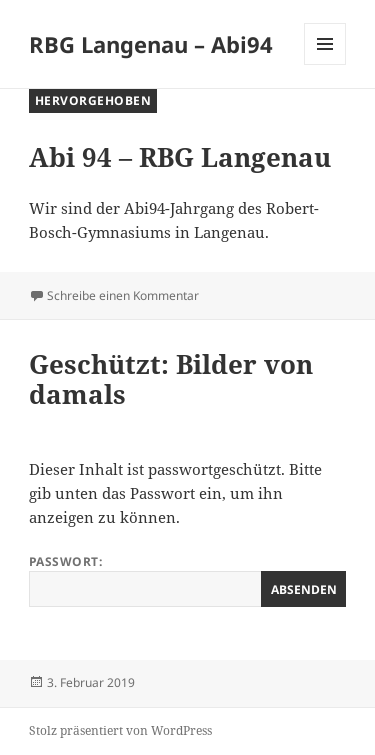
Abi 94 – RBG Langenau (180, 157)
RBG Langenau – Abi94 (151, 44)
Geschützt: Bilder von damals (171, 379)
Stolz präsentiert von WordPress (120, 730)
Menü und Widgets (325, 64)
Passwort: (187, 580)
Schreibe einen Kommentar (123, 295)
